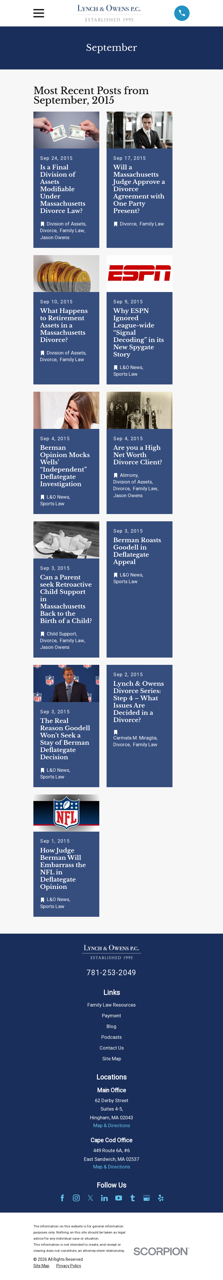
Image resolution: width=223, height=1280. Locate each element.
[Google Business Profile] (146, 1198)
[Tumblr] (132, 1198)
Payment (111, 1015)
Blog (111, 1026)
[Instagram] (76, 1198)
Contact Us (112, 1048)
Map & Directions (111, 1125)
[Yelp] (160, 1198)
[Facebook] (62, 1198)
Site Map (111, 1058)
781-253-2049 (111, 973)
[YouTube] (118, 1198)
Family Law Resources (111, 1005)
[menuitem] (41, 1266)
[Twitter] (90, 1198)
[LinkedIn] (104, 1198)
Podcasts (111, 1037)
